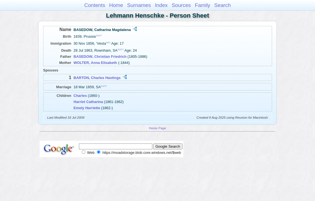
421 (108, 42)
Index (161, 5)
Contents (94, 5)
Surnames (139, 5)
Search (222, 5)
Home (116, 5)
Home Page (157, 128)
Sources (181, 5)
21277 (99, 35)
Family (202, 5)
